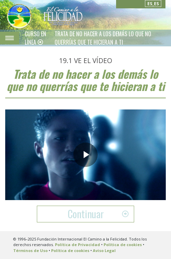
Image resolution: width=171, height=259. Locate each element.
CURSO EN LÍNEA (35, 38)
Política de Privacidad (77, 244)
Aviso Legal (104, 250)
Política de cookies (123, 244)
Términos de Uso (30, 250)
